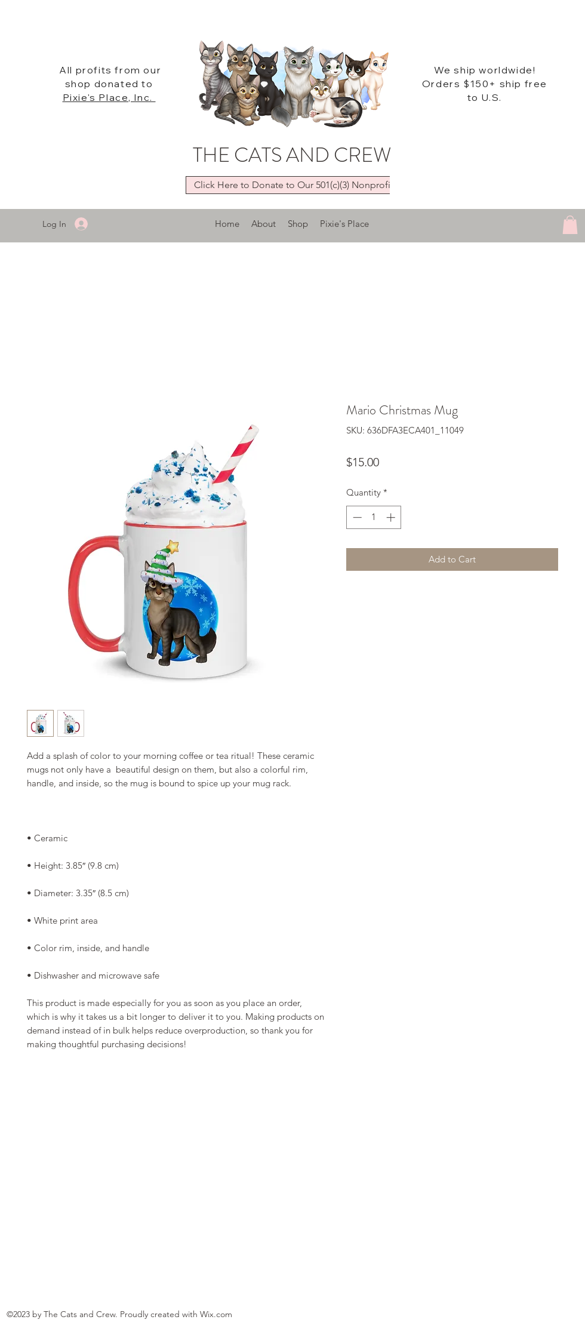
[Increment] (392, 517)
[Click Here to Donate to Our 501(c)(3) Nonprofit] (293, 185)
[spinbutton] (374, 517)
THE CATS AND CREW (292, 155)
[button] (570, 225)
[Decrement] (356, 517)
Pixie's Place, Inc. (109, 97)
